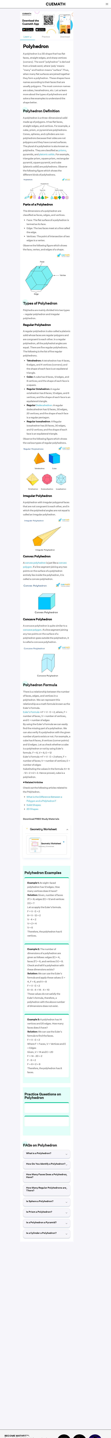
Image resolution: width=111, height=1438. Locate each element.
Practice (46, 36)
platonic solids (46, 154)
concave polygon (32, 629)
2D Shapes (32, 809)
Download (65, 36)
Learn (28, 36)
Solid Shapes (34, 805)
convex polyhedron (35, 562)
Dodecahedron (44, 405)
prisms (62, 150)
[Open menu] (107, 4)
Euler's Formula (31, 712)
